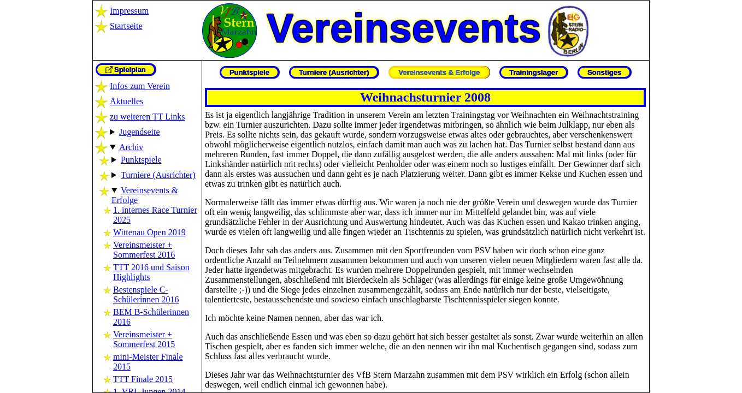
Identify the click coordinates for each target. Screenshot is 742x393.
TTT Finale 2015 (143, 379)
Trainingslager (533, 72)
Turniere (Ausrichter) (158, 175)
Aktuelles (126, 101)
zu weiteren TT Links (147, 116)
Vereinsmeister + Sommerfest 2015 (144, 339)
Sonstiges (604, 72)
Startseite (126, 26)
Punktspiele (141, 159)
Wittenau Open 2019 (149, 232)
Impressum (129, 10)
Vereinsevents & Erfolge (439, 72)
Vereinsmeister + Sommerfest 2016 (144, 249)
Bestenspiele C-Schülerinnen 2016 (146, 294)
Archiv (131, 147)
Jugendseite (139, 131)
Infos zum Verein (140, 86)
